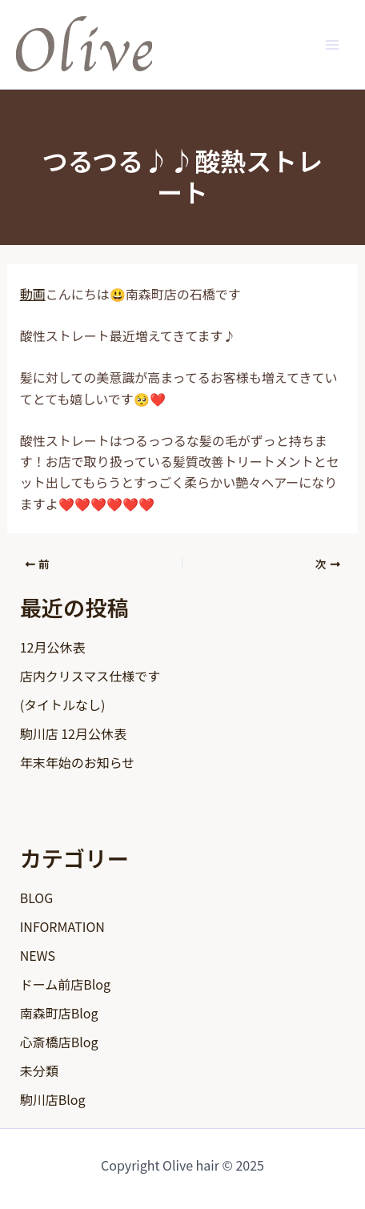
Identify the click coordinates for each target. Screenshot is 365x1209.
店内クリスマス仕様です (90, 675)
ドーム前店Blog (65, 984)
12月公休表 (53, 647)
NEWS (37, 955)
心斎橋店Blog (59, 1041)
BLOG (37, 897)
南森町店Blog (59, 1012)
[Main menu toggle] (332, 44)
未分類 (39, 1070)
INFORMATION (62, 926)
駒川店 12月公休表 (73, 733)
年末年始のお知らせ (77, 762)
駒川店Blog (53, 1099)
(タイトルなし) (63, 704)
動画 (33, 293)
